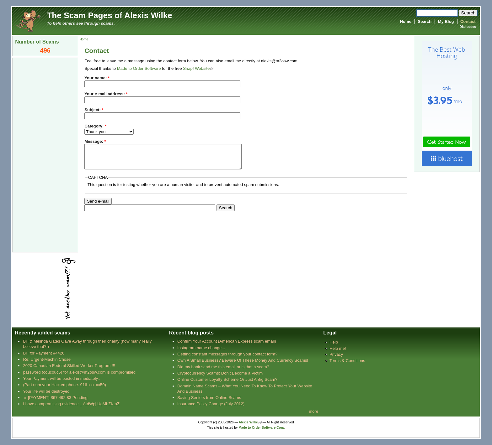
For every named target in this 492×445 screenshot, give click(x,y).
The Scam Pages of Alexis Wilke (109, 15)
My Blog (446, 21)
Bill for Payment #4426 (43, 353)
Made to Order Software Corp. (261, 427)
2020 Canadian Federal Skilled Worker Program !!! (69, 365)
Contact (468, 21)
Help (333, 342)
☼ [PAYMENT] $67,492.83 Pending (55, 397)
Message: (95, 141)
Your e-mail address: (105, 93)
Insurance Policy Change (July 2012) (210, 403)
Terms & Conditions (347, 360)
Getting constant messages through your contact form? (227, 354)
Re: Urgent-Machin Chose (47, 359)
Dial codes (468, 26)
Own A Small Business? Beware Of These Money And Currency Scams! (242, 360)
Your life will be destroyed (46, 391)
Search (424, 21)
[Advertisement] (45, 154)
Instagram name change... (201, 347)
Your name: (97, 77)
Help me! (337, 348)
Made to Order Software (139, 68)
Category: (95, 126)
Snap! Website (196, 68)
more (313, 411)
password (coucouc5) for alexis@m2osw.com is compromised (79, 372)
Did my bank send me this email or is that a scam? (223, 367)
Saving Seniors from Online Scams (209, 397)
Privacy (336, 354)
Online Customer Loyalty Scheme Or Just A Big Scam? (227, 379)
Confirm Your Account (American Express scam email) (226, 341)
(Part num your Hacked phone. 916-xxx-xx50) (64, 384)
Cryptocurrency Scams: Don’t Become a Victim (220, 373)
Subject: (93, 109)
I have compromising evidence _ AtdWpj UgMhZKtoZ (71, 403)
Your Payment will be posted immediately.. (61, 378)
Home (405, 21)
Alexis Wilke (248, 422)
